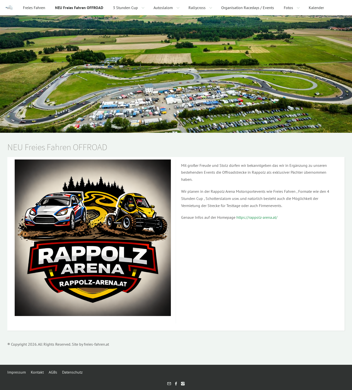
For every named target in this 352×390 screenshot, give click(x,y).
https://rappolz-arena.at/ (256, 217)
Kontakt (37, 372)
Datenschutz (72, 372)
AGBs (53, 372)
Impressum (16, 372)
